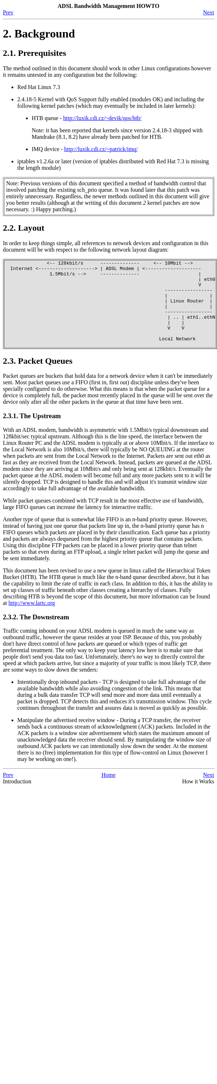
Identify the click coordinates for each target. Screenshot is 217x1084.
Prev (8, 12)
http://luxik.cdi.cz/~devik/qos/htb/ (102, 118)
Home (108, 792)
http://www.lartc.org (32, 620)
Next (208, 12)
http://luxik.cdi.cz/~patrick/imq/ (100, 149)
